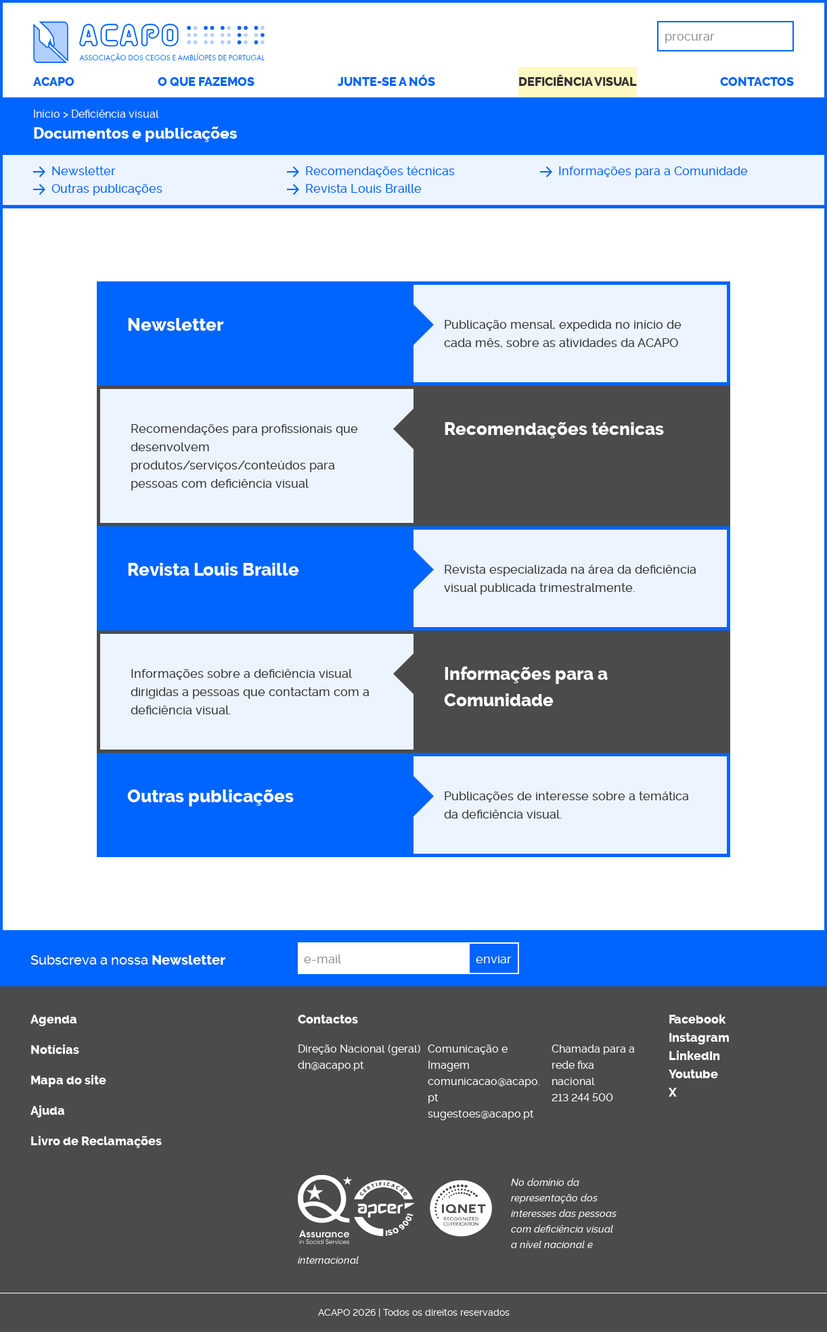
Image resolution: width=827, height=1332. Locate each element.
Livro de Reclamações (96, 1141)
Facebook (697, 1019)
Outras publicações (106, 188)
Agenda (53, 1019)
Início (46, 114)
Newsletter (83, 171)
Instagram (699, 1037)
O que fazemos (206, 81)
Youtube (693, 1074)
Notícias (54, 1049)
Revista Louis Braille (363, 188)
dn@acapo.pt (331, 1065)
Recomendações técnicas (380, 171)
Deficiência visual (577, 81)
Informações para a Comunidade (653, 171)
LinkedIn (694, 1056)
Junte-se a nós (386, 81)
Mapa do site (68, 1080)
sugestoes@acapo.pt (481, 1113)
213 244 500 (582, 1097)
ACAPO (53, 81)
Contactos (757, 81)
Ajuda (47, 1110)
